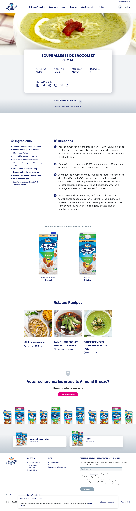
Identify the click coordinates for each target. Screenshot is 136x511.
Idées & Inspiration (88, 7)
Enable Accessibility (124, 1)
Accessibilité (125, 502)
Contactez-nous (54, 462)
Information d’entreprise (57, 467)
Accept (111, 502)
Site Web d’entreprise (55, 465)
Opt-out (103, 502)
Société (101, 7)
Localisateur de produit (57, 7)
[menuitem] (126, 7)
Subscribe (87, 489)
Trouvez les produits (68, 394)
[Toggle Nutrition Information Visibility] (80, 102)
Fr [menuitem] (129, 7)
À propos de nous (33, 462)
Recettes (73, 7)
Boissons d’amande (36, 7)
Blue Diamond (94, 474)
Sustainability (32, 470)
